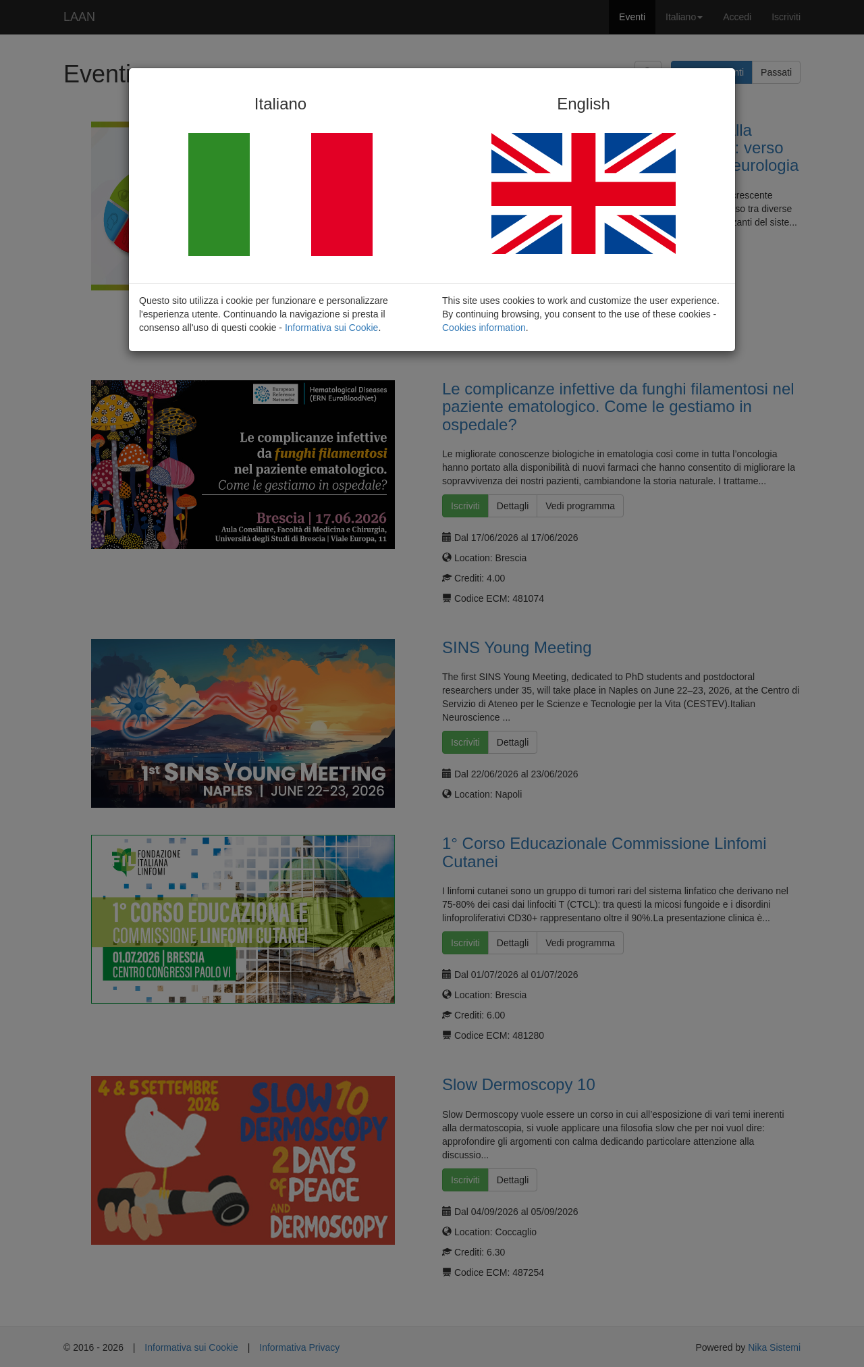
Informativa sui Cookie (332, 327)
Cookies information (484, 327)
